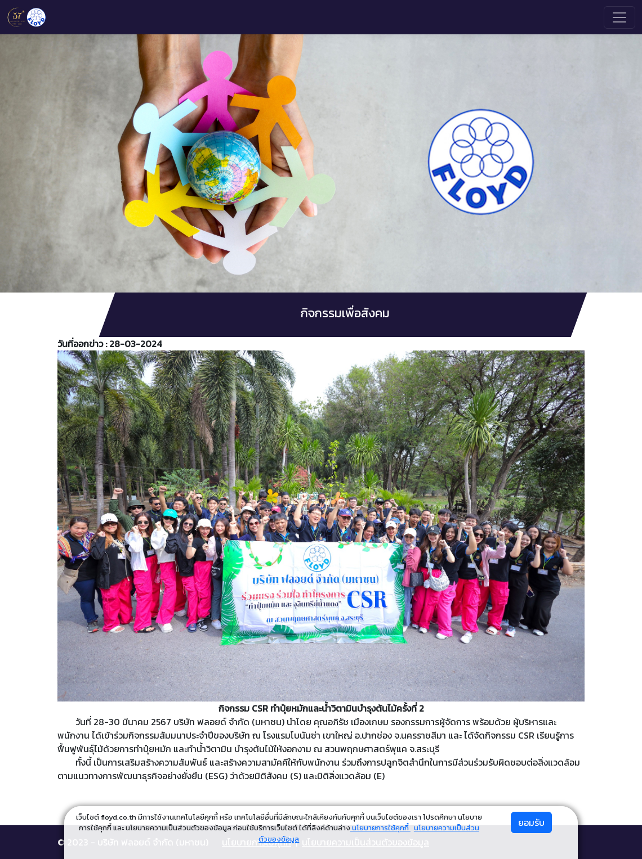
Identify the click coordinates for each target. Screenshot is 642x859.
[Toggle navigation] (619, 17)
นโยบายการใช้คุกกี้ (380, 827)
